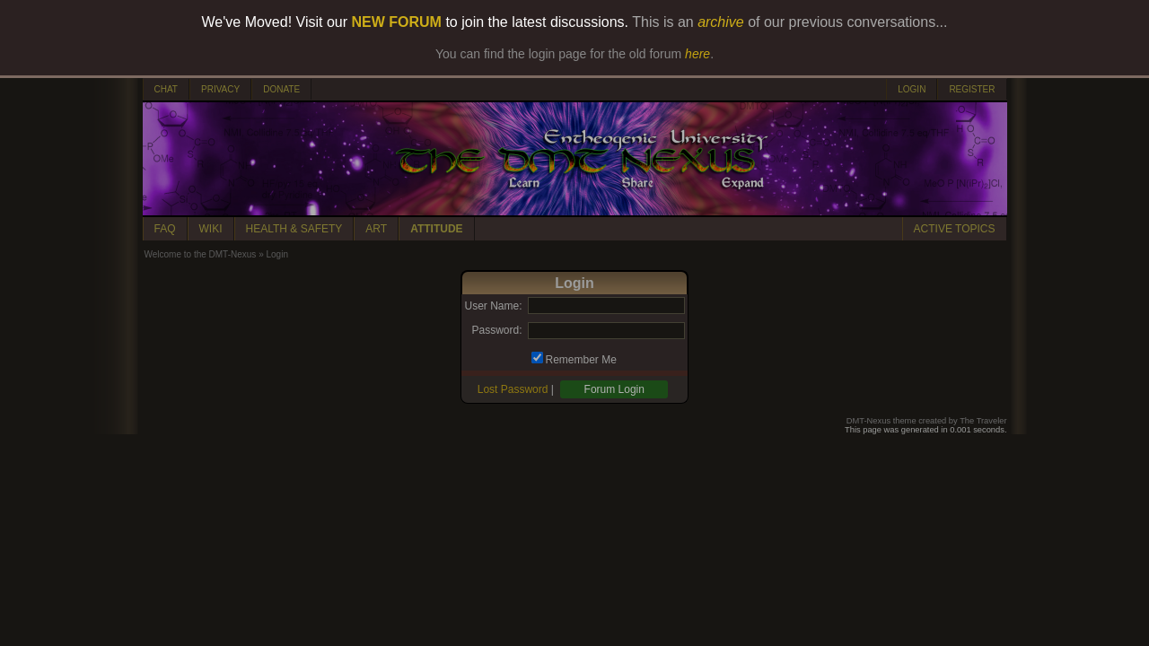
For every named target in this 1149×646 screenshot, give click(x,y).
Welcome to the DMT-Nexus (201, 254)
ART (376, 229)
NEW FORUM (397, 22)
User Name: (493, 306)
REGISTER (972, 89)
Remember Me (581, 360)
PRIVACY (220, 89)
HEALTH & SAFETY (294, 229)
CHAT (166, 89)
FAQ (165, 229)
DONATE (281, 89)
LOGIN (911, 89)
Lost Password (513, 389)
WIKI (211, 229)
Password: (496, 330)
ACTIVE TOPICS (955, 229)
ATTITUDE (436, 229)
